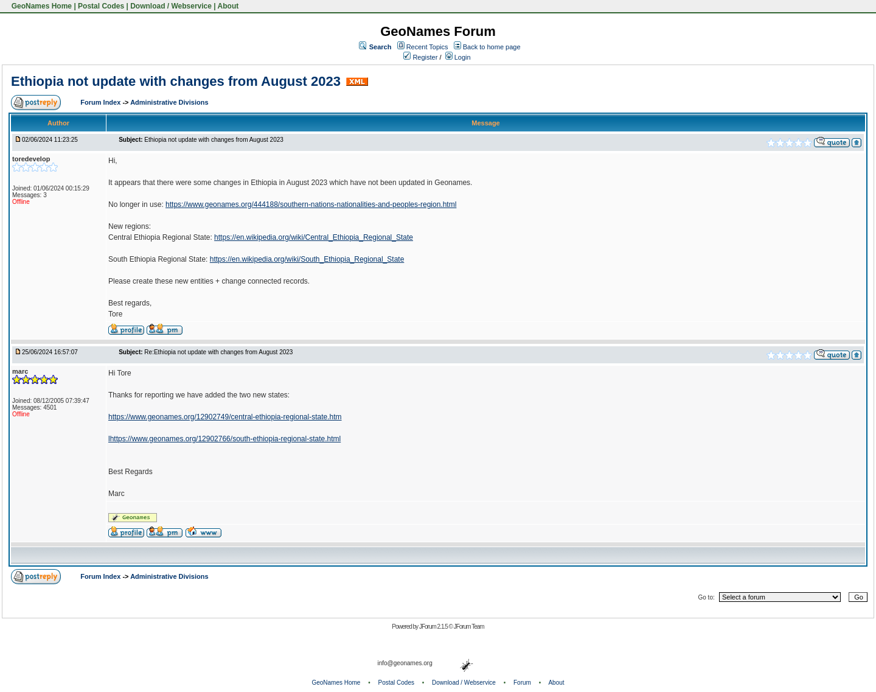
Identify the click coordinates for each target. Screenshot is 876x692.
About (228, 6)
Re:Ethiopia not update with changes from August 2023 (218, 352)
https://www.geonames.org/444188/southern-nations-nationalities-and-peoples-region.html (310, 204)
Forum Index (101, 102)
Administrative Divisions (169, 102)
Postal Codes (101, 6)
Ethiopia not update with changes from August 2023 (176, 81)
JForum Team (469, 626)
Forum (522, 682)
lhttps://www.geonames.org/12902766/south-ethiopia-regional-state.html (224, 439)
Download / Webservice (171, 6)
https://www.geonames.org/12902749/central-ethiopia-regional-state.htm (225, 417)
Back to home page (492, 47)
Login (458, 57)
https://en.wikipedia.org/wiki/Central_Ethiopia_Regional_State (313, 237)
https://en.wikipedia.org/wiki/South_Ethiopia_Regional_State (307, 259)
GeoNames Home (40, 6)
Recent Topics (427, 47)
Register (420, 57)
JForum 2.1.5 (434, 626)
